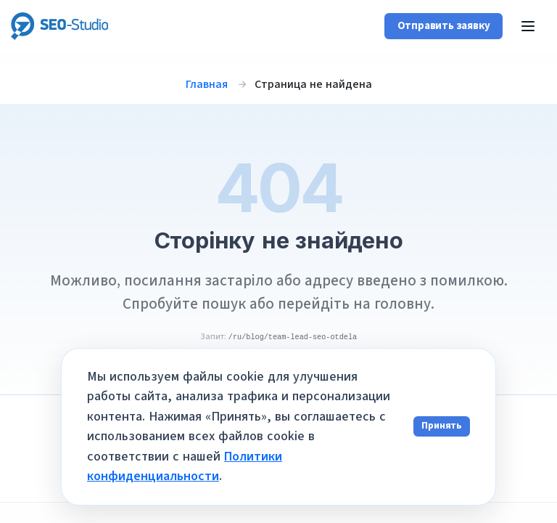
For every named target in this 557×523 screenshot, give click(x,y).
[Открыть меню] (528, 26)
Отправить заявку (443, 25)
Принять (441, 425)
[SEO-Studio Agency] (60, 25)
